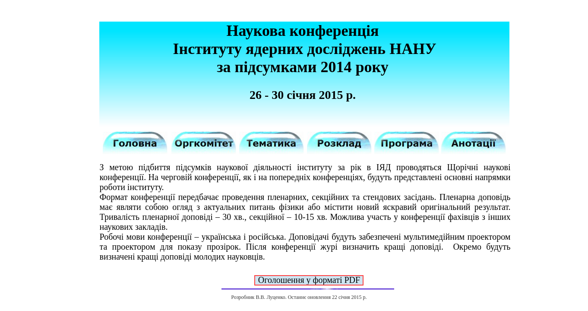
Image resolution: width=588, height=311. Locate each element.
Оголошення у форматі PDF (309, 280)
